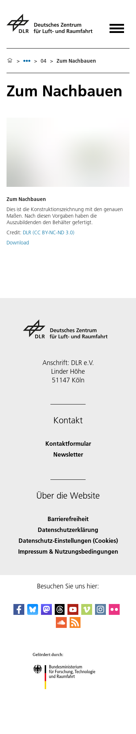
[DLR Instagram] (100, 612)
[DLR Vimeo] (86, 612)
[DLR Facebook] (18, 612)
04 (43, 60)
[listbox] (26, 60)
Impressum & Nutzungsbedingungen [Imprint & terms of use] (68, 551)
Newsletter (68, 454)
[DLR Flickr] (114, 612)
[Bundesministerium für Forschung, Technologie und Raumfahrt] (68, 695)
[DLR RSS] (75, 625)
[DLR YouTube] (72, 612)
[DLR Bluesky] (32, 612)
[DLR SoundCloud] (61, 625)
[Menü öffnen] (116, 26)
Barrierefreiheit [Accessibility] (68, 519)
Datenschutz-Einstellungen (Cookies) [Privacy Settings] (68, 540)
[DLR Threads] (60, 612)
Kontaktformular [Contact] (68, 443)
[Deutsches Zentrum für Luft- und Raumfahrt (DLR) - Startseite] (52, 26)
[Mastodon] (46, 612)
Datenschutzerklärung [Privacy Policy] (68, 529)
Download (18, 242)
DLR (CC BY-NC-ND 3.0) (48, 232)
